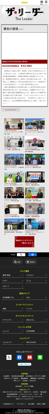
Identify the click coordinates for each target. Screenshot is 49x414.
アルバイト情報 (28, 386)
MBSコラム (30, 320)
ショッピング (7, 342)
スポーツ (6, 286)
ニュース (6, 331)
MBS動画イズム (8, 297)
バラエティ (30, 275)
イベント (29, 308)
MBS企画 (43, 392)
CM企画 (24, 381)
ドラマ (5, 280)
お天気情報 (30, 331)
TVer (28, 297)
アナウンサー (7, 320)
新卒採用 (19, 386)
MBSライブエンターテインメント (32, 396)
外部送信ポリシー (9, 404)
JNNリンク (16, 381)
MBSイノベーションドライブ (24, 399)
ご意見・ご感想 (41, 404)
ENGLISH (33, 381)
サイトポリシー (21, 404)
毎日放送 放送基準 (18, 376)
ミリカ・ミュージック (26, 394)
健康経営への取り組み (37, 378)
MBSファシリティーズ (13, 396)
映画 (4, 308)
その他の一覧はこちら (24, 364)
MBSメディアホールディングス (12, 392)
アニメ (28, 280)
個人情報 (31, 404)
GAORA (35, 392)
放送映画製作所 (12, 394)
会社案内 (7, 376)
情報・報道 (6, 275)
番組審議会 (24, 378)
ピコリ (36, 394)
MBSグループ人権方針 (11, 378)
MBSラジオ (27, 392)
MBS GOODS (31, 342)
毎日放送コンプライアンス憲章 (36, 376)
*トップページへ (10, 109)
